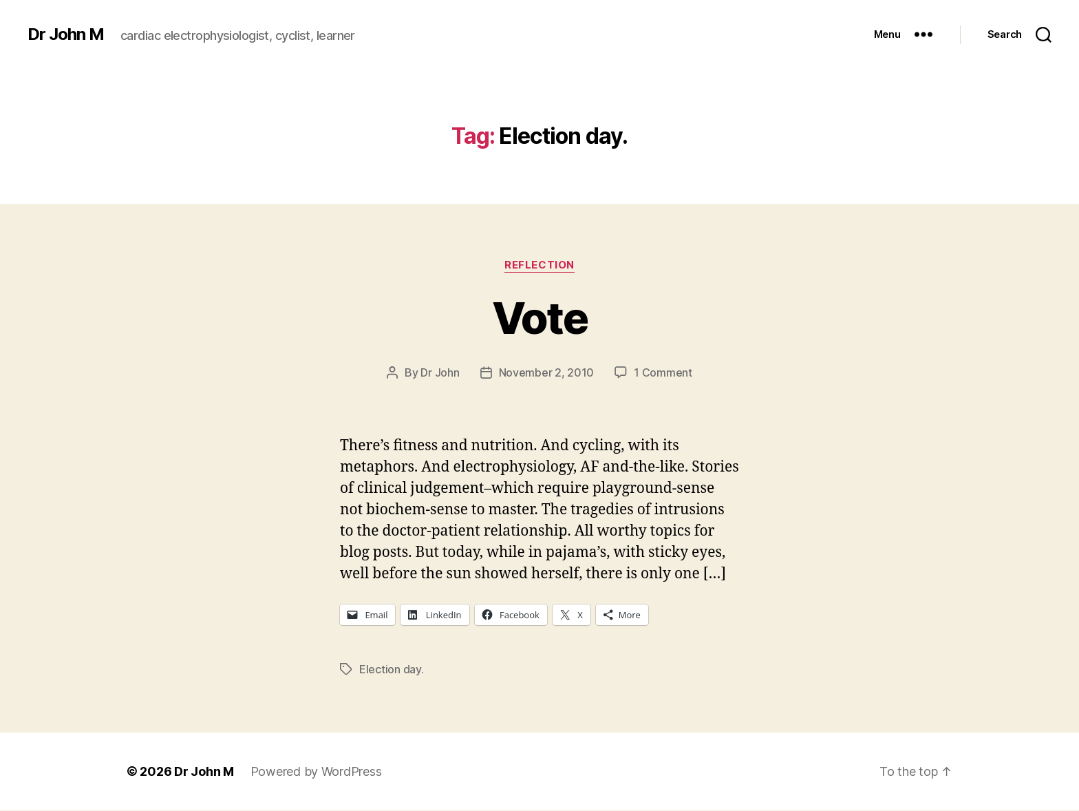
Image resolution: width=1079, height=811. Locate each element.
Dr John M (66, 34)
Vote (539, 317)
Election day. (391, 669)
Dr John (439, 372)
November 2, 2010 (547, 372)
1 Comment (663, 372)
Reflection (539, 265)
